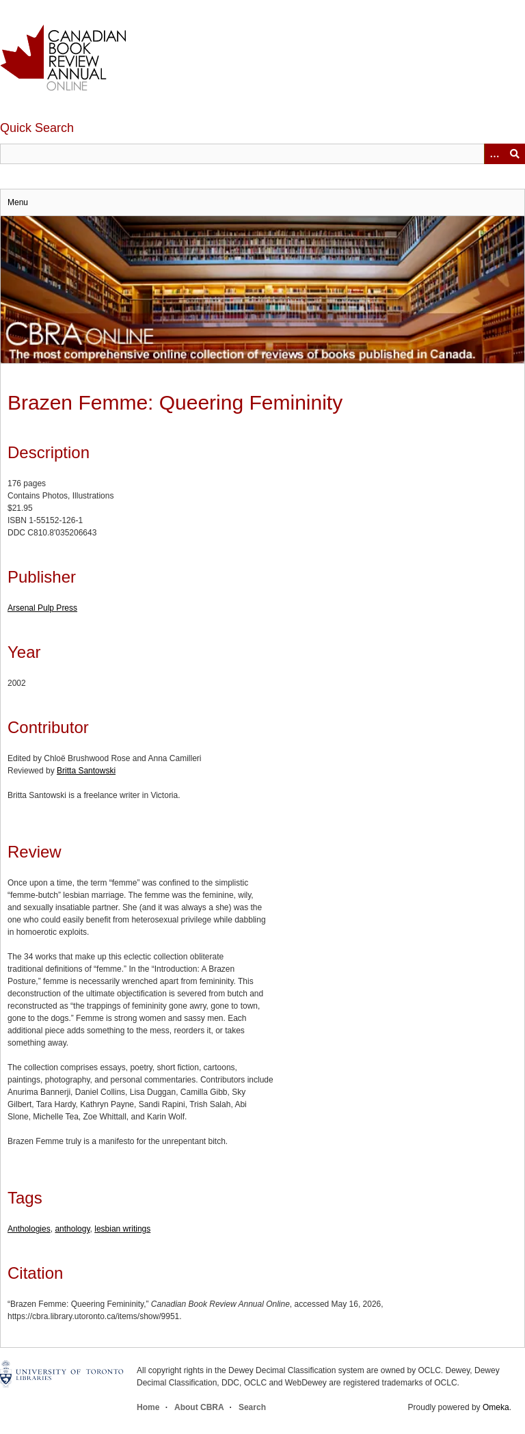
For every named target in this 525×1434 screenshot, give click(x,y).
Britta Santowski (86, 770)
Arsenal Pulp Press (42, 608)
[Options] (494, 154)
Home (148, 1407)
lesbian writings (122, 1229)
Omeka (496, 1407)
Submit (514, 154)
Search (252, 1407)
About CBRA (199, 1407)
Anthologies (29, 1229)
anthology (72, 1229)
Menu (18, 202)
